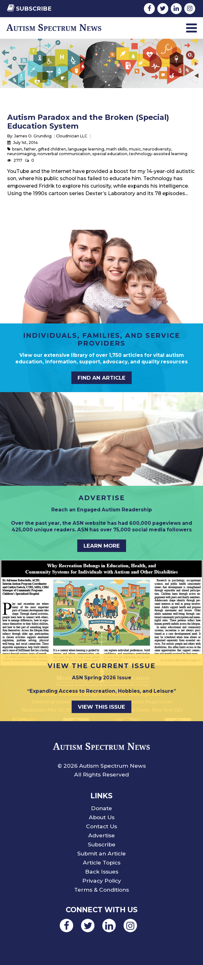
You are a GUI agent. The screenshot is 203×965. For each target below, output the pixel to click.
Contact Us (101, 826)
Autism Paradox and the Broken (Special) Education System (88, 121)
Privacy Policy (101, 880)
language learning (86, 149)
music (135, 149)
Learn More (102, 546)
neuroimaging (21, 153)
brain (17, 149)
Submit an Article (101, 853)
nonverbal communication (64, 153)
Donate (101, 808)
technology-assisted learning (158, 153)
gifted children (52, 149)
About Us (101, 817)
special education (109, 153)
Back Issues (101, 871)
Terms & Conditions (101, 889)
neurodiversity (157, 149)
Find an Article (101, 378)
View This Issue (101, 707)
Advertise (101, 835)
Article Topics (101, 862)
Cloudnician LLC (71, 136)
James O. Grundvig (33, 136)
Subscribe (29, 8)
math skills (116, 149)
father (30, 149)
